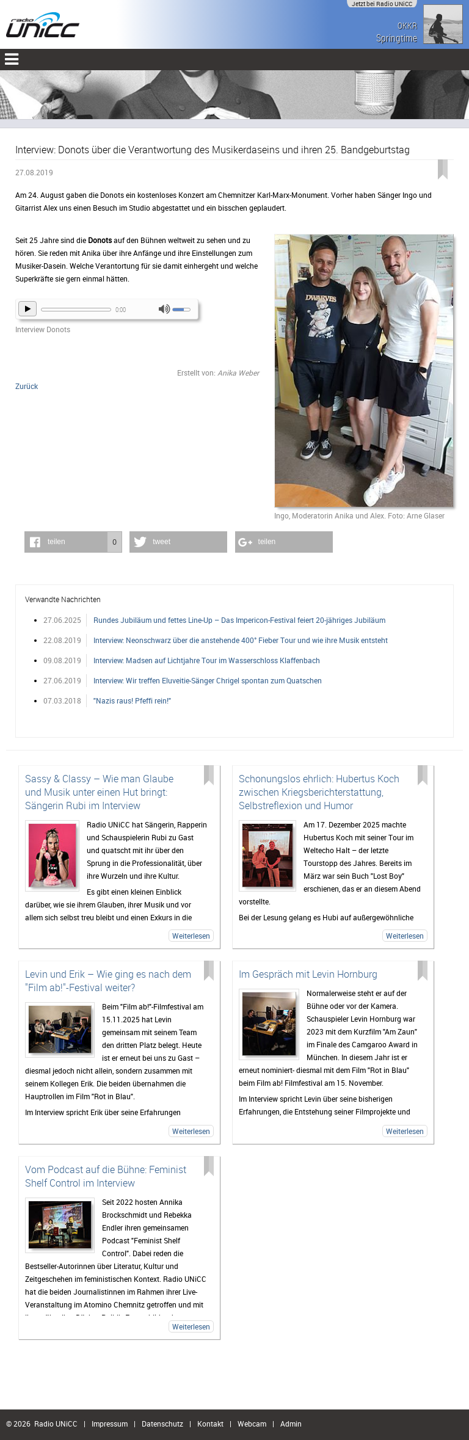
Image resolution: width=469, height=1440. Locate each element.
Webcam (252, 1423)
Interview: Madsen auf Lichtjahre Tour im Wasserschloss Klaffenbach (206, 660)
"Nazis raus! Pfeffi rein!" (132, 700)
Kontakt (210, 1423)
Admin (291, 1423)
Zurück (26, 386)
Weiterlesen (191, 935)
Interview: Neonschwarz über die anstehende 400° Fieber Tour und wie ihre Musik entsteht (240, 640)
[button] (73, 542)
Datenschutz (162, 1423)
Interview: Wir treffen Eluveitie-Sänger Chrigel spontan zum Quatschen (207, 680)
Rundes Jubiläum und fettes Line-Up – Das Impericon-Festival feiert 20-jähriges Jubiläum (239, 620)
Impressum (110, 1423)
